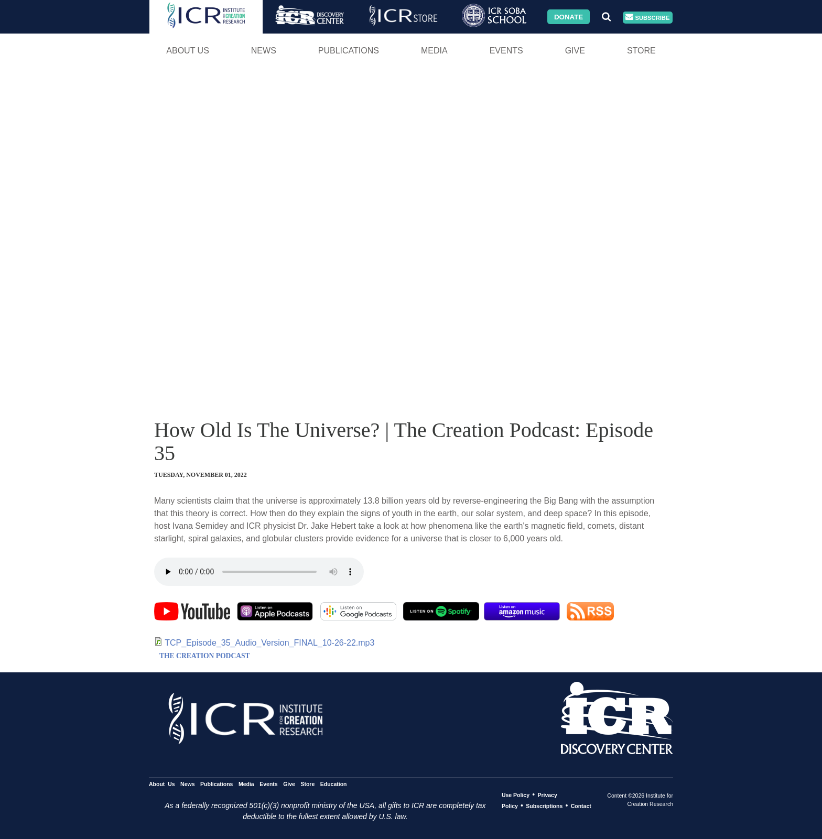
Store (641, 50)
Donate (568, 16)
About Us (187, 50)
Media (434, 50)
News (263, 50)
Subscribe (647, 18)
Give (575, 50)
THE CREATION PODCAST (204, 656)
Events (506, 50)
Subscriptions (544, 806)
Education (333, 784)
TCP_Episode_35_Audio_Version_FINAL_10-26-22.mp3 (269, 642)
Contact (581, 806)
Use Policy (515, 795)
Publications (348, 50)
